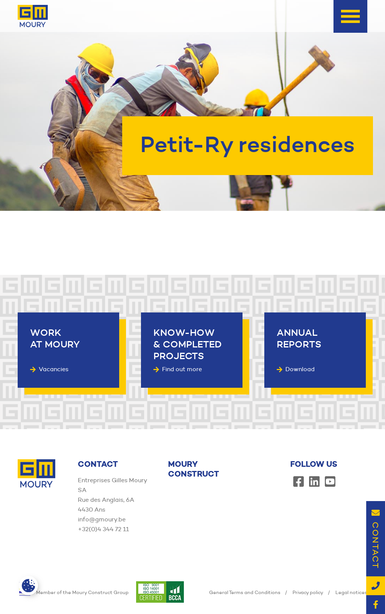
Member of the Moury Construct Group (73, 592)
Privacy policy (308, 592)
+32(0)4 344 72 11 (103, 529)
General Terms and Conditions (244, 592)
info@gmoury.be (102, 519)
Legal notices (351, 592)
